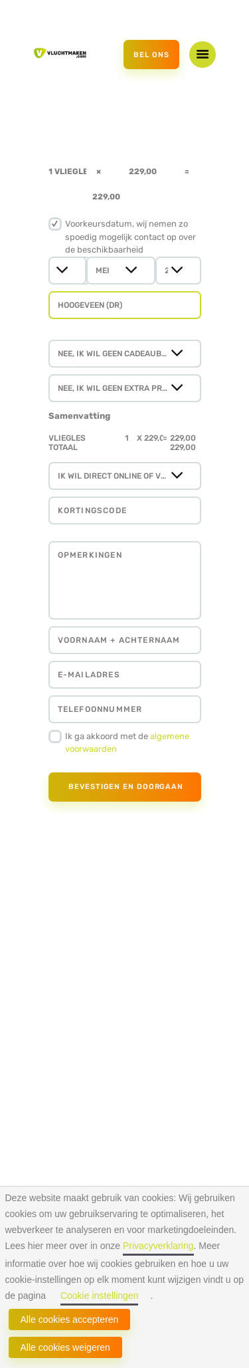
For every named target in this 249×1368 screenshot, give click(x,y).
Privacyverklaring (158, 1245)
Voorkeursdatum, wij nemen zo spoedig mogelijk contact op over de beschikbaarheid (130, 237)
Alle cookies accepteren (70, 1319)
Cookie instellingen (99, 1295)
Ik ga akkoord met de (127, 742)
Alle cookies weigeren (65, 1347)
